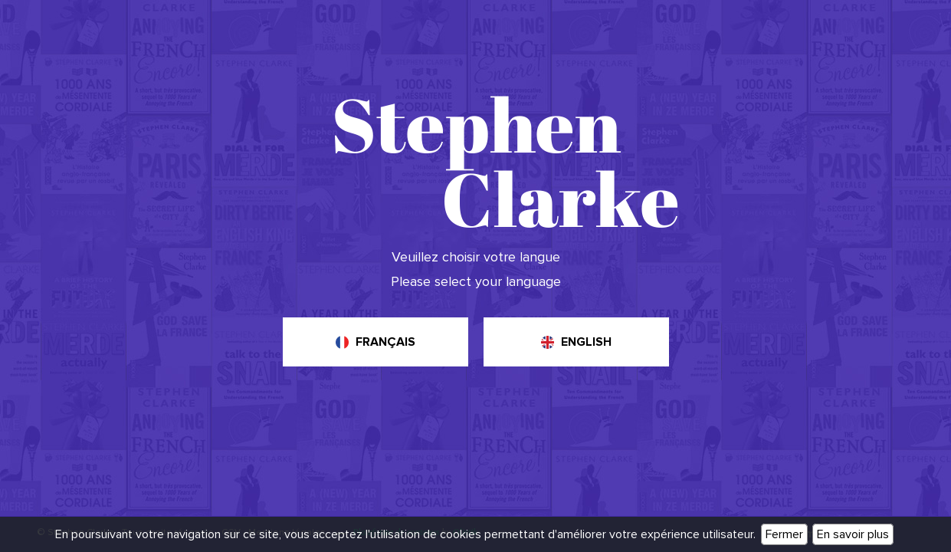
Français (385, 342)
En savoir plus (853, 534)
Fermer (784, 534)
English (586, 342)
